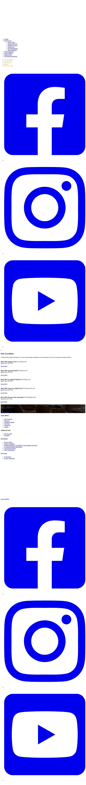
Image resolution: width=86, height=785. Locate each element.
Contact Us (7, 425)
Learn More (4, 366)
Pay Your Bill (8, 61)
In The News (7, 457)
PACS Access (8, 62)
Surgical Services (12, 44)
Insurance (7, 435)
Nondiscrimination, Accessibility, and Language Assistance (20, 445)
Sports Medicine (12, 50)
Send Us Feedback (9, 444)
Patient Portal (8, 55)
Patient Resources (9, 51)
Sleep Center (11, 42)
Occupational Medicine (10, 56)
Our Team (7, 424)
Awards (6, 39)
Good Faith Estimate (10, 448)
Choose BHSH (8, 53)
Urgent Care (11, 47)
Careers (6, 64)
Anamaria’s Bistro (9, 422)
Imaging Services (12, 45)
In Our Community (9, 458)
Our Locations (8, 419)
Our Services (7, 40)
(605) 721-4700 (8, 65)
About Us (7, 420)
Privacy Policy (8, 442)
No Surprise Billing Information (13, 447)
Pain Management (13, 48)
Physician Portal (8, 59)
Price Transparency (9, 450)
